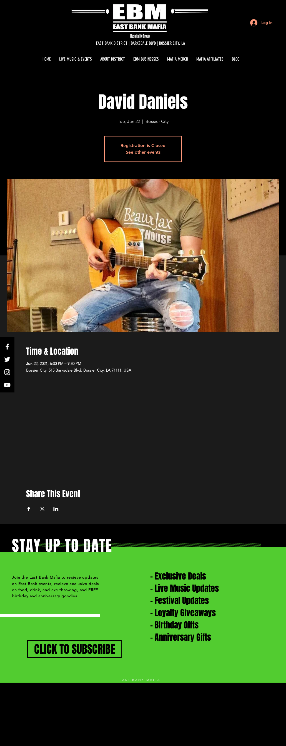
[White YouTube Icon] (7, 385)
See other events (143, 152)
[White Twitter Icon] (7, 359)
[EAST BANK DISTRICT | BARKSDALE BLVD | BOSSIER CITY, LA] (140, 43)
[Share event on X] (42, 509)
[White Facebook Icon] (7, 346)
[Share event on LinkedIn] (56, 509)
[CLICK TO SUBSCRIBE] (74, 649)
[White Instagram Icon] (7, 372)
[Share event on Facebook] (28, 509)
